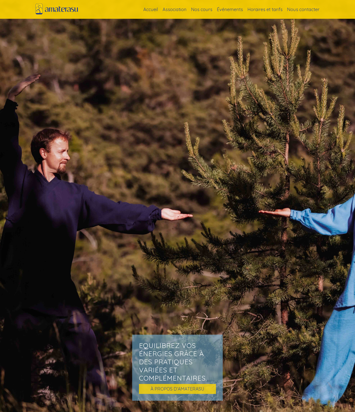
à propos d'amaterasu (177, 389)
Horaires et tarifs (265, 9)
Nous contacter (303, 9)
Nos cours (201, 9)
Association (175, 9)
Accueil (150, 9)
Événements (230, 9)
